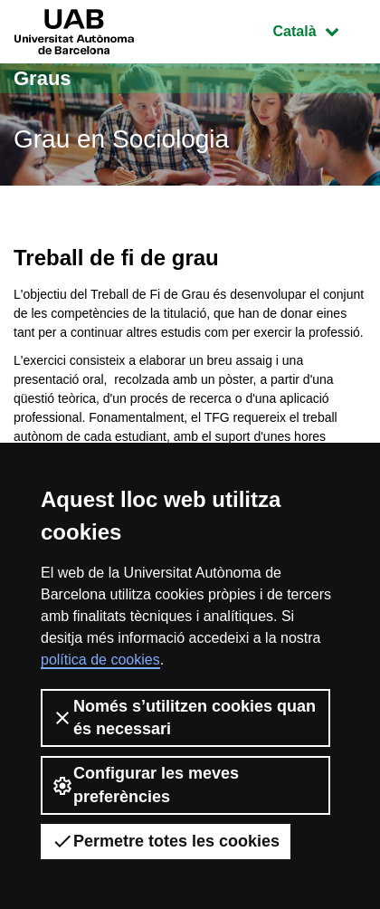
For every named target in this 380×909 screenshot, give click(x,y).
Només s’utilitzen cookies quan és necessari (184, 717)
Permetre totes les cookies (166, 841)
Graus (42, 78)
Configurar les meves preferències (145, 784)
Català (319, 29)
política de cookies (100, 659)
